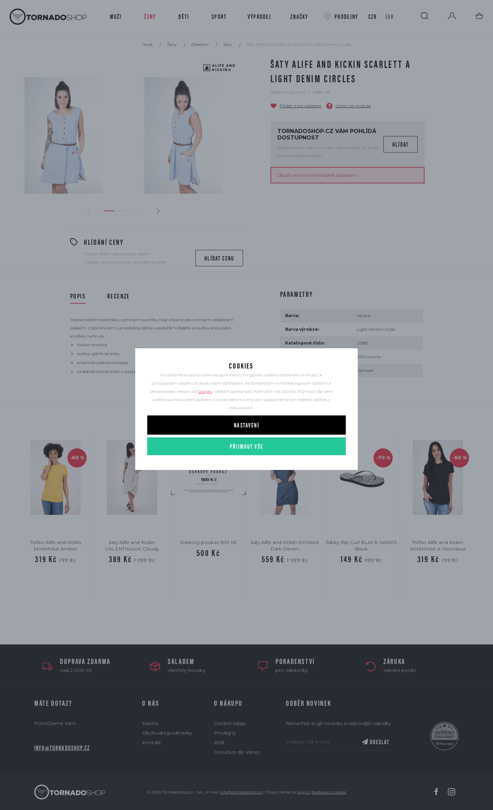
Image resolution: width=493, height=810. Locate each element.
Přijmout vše (246, 467)
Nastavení (246, 446)
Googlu (205, 412)
